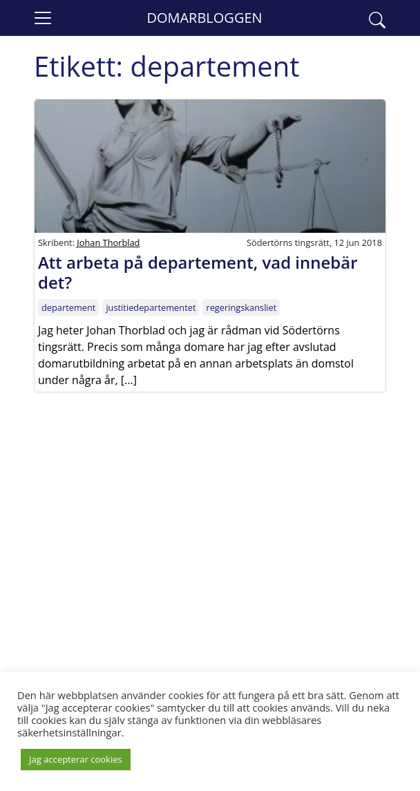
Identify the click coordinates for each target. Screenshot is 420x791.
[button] (377, 18)
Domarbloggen (204, 17)
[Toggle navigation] (42, 18)
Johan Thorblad (108, 242)
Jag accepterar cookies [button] (75, 759)
